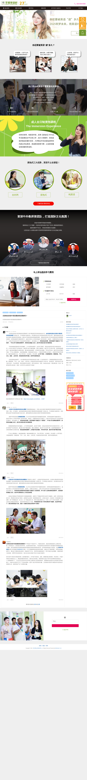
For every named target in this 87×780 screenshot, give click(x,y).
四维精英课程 (21, 416)
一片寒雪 (8, 477)
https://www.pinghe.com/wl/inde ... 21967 (34, 399)
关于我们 (80, 8)
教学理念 (31, 8)
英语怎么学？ (68, 333)
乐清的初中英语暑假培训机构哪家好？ (18, 479)
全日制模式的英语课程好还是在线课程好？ (74, 335)
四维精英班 (20, 549)
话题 (43, 645)
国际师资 (43, 8)
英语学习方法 (19, 312)
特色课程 (19, 8)
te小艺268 (8, 407)
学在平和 (68, 8)
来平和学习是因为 (56, 8)
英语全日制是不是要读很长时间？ (72, 346)
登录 (35, 604)
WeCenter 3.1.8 (58, 648)
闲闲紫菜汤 (8, 541)
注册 (39, 604)
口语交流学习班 (13, 312)
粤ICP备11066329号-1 (37, 648)
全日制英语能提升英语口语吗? (72, 344)
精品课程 (6, 8)
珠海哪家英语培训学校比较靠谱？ (72, 324)
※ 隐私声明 (62, 302)
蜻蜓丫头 (8, 331)
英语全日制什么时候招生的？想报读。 (73, 352)
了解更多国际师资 (43, 263)
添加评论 (10, 321)
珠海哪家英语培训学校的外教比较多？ (73, 326)
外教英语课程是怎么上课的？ (71, 337)
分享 (61, 321)
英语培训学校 (5, 312)
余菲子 (70, 315)
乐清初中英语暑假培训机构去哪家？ (18, 409)
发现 (40, 645)
